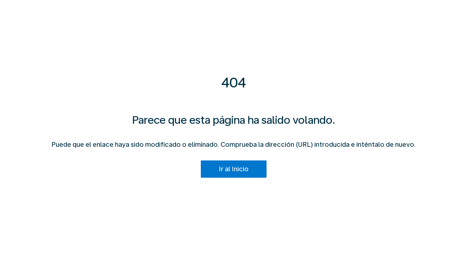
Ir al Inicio (234, 169)
